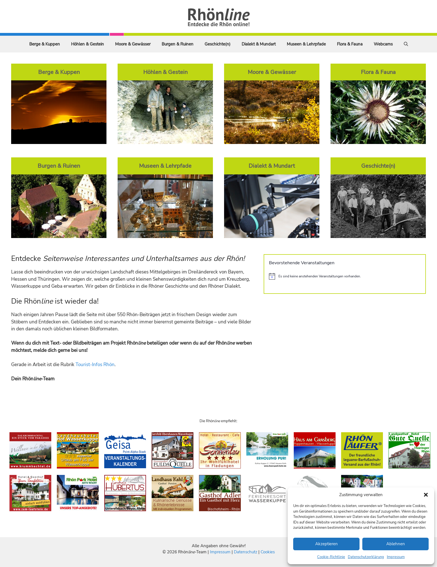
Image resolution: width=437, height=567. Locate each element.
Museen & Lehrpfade (306, 44)
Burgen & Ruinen (177, 44)
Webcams (383, 44)
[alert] (345, 276)
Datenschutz (245, 552)
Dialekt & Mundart (259, 44)
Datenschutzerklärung (366, 556)
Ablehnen (395, 544)
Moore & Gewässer (132, 44)
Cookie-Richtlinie (331, 556)
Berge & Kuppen (44, 44)
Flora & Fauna (350, 44)
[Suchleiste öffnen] (406, 44)
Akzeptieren (326, 544)
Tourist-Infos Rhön (95, 364)
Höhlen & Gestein (87, 44)
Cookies (268, 552)
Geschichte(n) (217, 44)
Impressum (396, 556)
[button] (426, 495)
